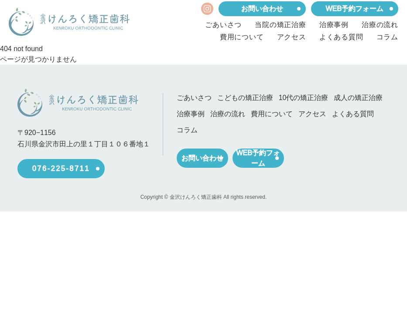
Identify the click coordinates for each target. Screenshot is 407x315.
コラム (387, 37)
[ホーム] (69, 22)
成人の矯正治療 (356, 98)
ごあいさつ (223, 25)
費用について (242, 37)
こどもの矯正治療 (245, 98)
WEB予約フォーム (355, 8)
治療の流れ (380, 25)
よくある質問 (341, 37)
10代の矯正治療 (303, 98)
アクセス (291, 37)
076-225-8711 (61, 168)
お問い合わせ (262, 8)
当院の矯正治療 (280, 25)
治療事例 (334, 25)
